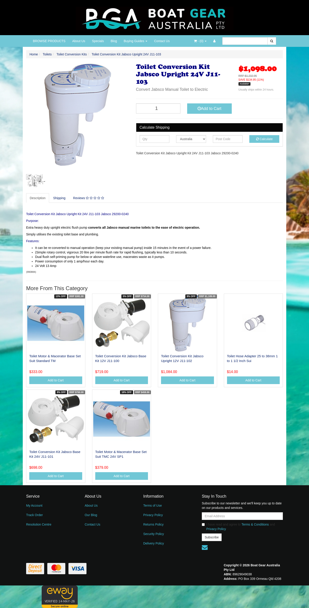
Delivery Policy (153, 543)
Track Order (34, 515)
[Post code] (228, 139)
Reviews (88, 198)
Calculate (264, 139)
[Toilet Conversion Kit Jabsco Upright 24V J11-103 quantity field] (158, 108)
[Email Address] (242, 516)
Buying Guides (135, 41)
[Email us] (205, 547)
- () (200, 41)
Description (37, 198)
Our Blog (91, 515)
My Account (34, 505)
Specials (98, 41)
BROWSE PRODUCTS (49, 41)
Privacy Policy (153, 515)
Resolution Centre (38, 524)
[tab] (38, 198)
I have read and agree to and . (238, 527)
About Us (78, 41)
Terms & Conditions (255, 524)
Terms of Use (152, 505)
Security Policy (153, 534)
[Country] (191, 139)
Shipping (59, 198)
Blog (114, 41)
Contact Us (162, 41)
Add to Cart (209, 108)
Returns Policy (153, 524)
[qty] (155, 139)
